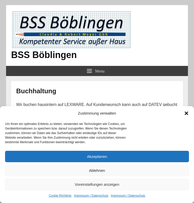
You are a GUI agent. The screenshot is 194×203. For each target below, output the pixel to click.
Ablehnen (97, 170)
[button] (186, 113)
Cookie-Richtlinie (60, 195)
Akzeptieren (97, 156)
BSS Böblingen (44, 55)
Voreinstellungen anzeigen (97, 184)
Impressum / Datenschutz (91, 195)
